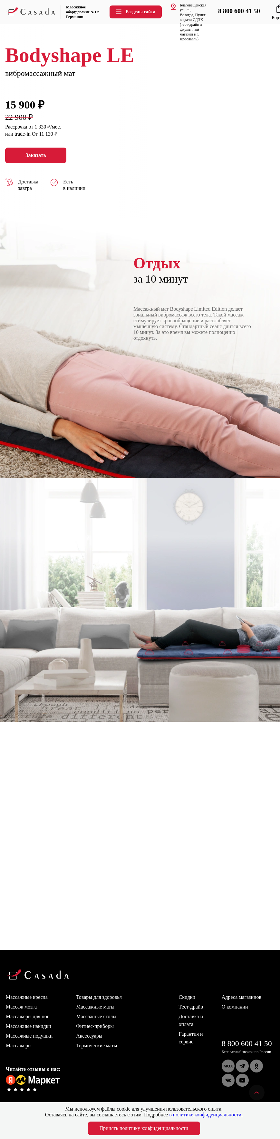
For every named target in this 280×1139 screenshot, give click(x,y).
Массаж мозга (21, 1007)
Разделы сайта (135, 12)
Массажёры (19, 1045)
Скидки (187, 997)
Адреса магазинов (241, 997)
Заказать (36, 155)
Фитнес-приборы (95, 1026)
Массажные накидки (28, 1026)
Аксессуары (89, 1036)
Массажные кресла (27, 997)
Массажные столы (96, 1016)
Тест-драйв (191, 1007)
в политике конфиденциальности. (206, 1114)
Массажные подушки (29, 1036)
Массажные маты (95, 1007)
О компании (235, 1007)
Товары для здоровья (99, 997)
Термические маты (96, 1045)
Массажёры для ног (27, 1016)
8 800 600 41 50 (247, 1043)
